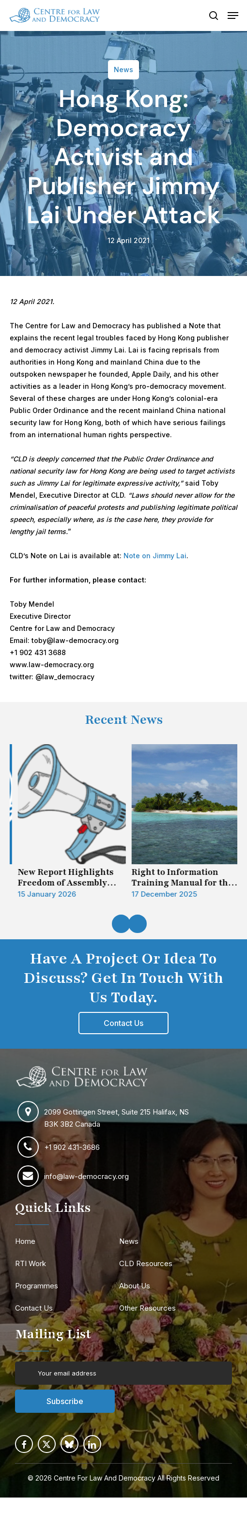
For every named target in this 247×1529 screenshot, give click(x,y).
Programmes (36, 1285)
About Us (134, 1285)
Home (25, 1241)
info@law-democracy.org (86, 1176)
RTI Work (30, 1263)
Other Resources (147, 1308)
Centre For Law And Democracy (104, 1478)
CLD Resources (145, 1263)
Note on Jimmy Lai (155, 555)
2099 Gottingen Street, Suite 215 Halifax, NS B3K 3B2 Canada (116, 1118)
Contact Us (34, 1308)
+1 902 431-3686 (72, 1147)
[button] (233, 15)
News (129, 1241)
